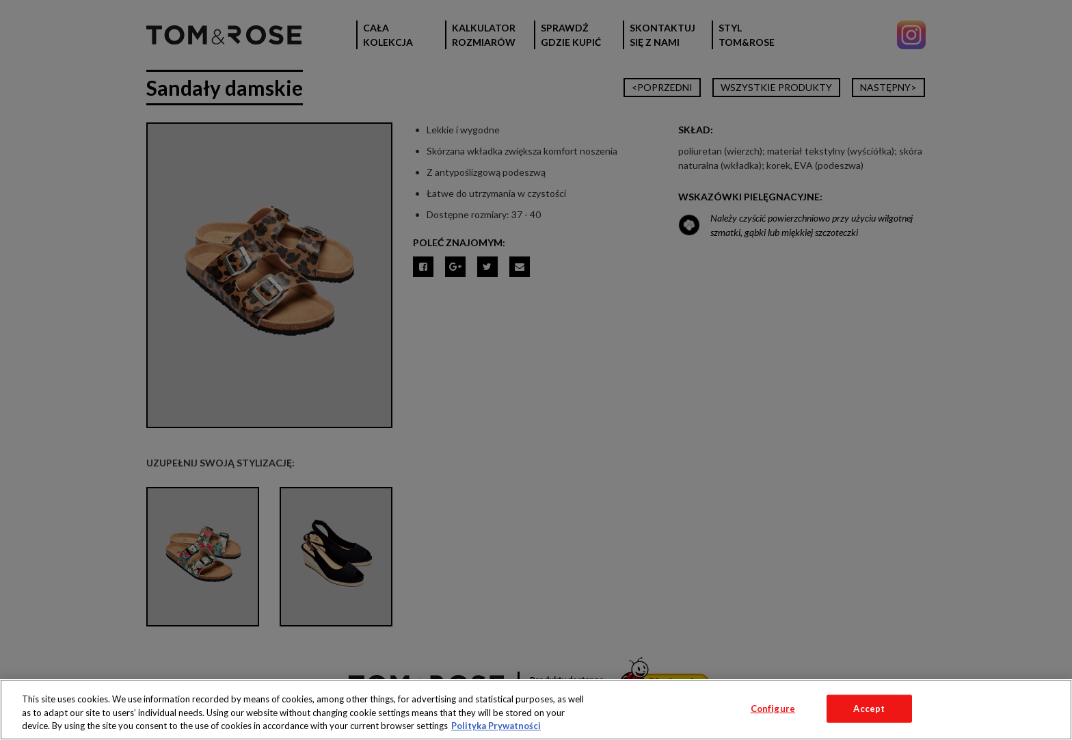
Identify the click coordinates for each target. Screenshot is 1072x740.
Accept (869, 707)
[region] (536, 709)
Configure (773, 707)
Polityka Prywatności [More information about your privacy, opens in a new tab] (496, 725)
